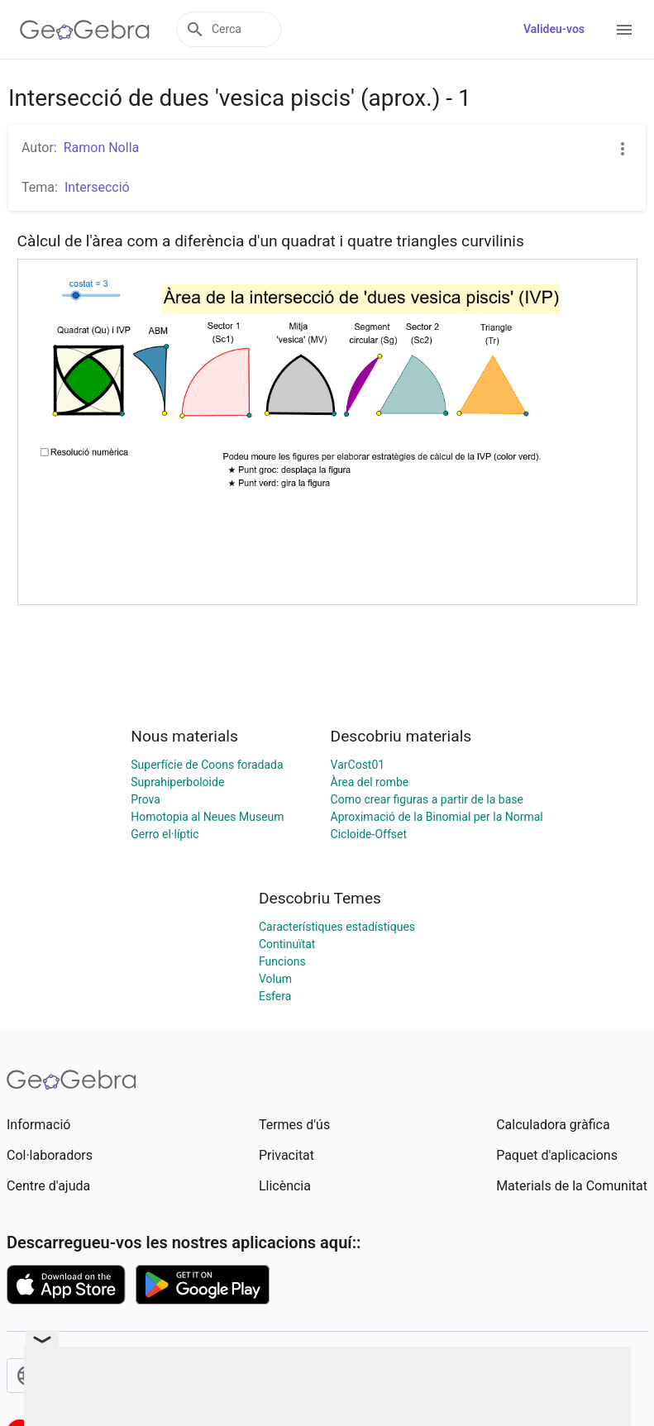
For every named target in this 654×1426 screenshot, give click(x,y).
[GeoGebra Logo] (85, 30)
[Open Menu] (624, 30)
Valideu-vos (554, 29)
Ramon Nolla (102, 147)
